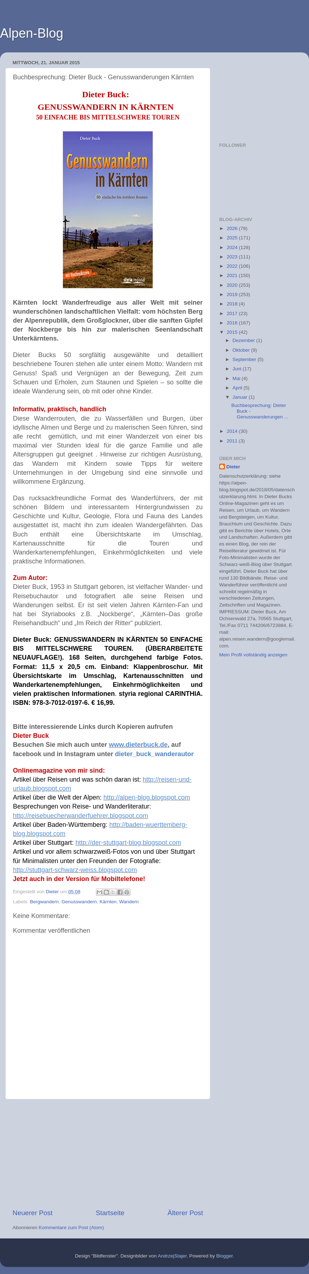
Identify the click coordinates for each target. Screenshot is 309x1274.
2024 (233, 247)
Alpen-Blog (31, 33)
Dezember (244, 340)
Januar (240, 397)
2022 (233, 266)
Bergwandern (44, 901)
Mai (237, 378)
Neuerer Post (32, 1213)
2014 (233, 431)
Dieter (233, 466)
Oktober (241, 350)
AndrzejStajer (172, 1256)
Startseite (110, 1213)
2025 (233, 237)
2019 (233, 294)
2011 (233, 441)
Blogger (224, 1256)
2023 (233, 256)
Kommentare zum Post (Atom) (71, 1227)
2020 (233, 285)
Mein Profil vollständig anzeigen (253, 654)
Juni (237, 368)
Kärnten (108, 901)
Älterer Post (185, 1213)
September (245, 359)
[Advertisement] (107, 1154)
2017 (233, 313)
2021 (233, 275)
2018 (233, 303)
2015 (233, 332)
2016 (233, 322)
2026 (233, 228)
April (238, 387)
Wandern (129, 901)
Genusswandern (79, 901)
